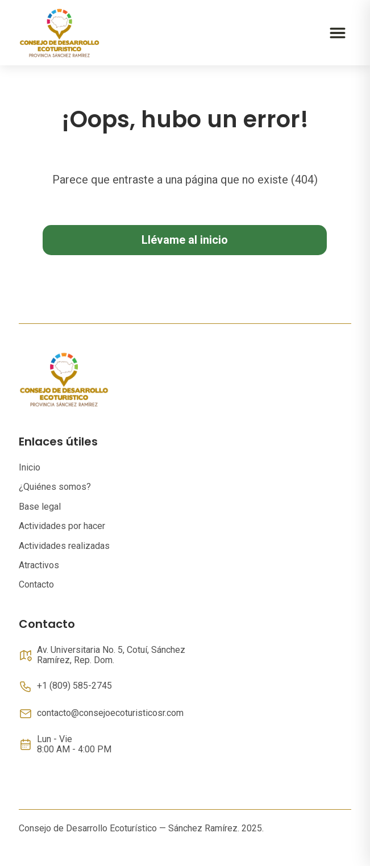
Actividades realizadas (64, 545)
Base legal (40, 506)
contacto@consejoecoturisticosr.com (110, 713)
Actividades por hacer (62, 526)
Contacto (36, 584)
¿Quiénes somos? (55, 486)
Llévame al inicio (185, 240)
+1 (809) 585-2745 (74, 686)
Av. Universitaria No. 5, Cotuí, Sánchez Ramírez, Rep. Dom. (111, 655)
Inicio (29, 467)
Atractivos (39, 565)
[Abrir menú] (337, 33)
